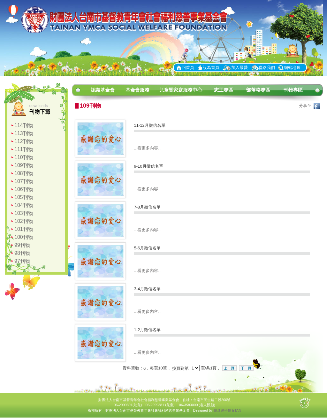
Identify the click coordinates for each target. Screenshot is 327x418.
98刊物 (22, 253)
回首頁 (188, 67)
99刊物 (22, 245)
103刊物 (23, 213)
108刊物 (23, 173)
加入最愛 (239, 67)
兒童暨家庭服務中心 (180, 90)
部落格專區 (258, 90)
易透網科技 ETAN (227, 410)
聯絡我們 (266, 67)
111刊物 (23, 149)
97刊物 (22, 261)
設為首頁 (211, 67)
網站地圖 (292, 67)
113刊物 (23, 133)
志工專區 (223, 90)
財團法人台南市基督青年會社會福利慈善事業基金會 (126, 20)
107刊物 (23, 181)
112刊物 (23, 141)
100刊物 (23, 237)
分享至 (309, 105)
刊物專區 (293, 90)
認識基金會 (103, 90)
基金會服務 (137, 90)
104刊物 (23, 205)
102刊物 (23, 221)
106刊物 (23, 189)
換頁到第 (180, 368)
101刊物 (23, 229)
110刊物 (23, 157)
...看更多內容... (148, 148)
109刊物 (23, 165)
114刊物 (23, 125)
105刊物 (23, 197)
